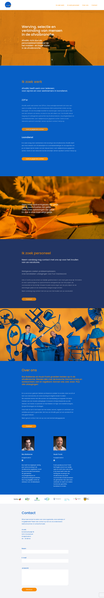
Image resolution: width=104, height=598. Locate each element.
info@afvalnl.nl (26, 536)
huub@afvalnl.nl (58, 458)
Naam (45, 550)
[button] (22, 460)
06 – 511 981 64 (26, 538)
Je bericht (45, 576)
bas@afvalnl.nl (26, 458)
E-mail (45, 560)
